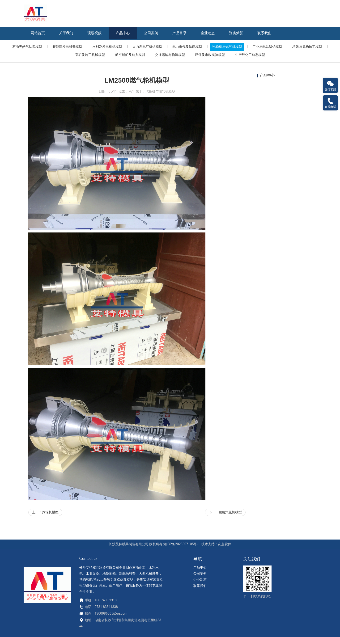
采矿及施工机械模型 (90, 55)
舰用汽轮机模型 (230, 527)
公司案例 (151, 33)
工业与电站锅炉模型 (267, 47)
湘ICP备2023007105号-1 (181, 544)
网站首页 (38, 33)
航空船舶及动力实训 (130, 55)
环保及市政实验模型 (210, 55)
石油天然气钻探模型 (27, 47)
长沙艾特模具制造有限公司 (129, 544)
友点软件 (224, 544)
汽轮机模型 (50, 527)
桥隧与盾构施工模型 (307, 47)
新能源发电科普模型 (67, 47)
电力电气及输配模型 (187, 47)
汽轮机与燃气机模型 (227, 47)
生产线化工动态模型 (250, 55)
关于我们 (66, 33)
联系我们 (264, 33)
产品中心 (123, 33)
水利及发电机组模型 (107, 47)
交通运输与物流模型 (170, 55)
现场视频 (94, 33)
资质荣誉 (236, 33)
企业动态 (208, 33)
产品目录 (179, 33)
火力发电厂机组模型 (147, 47)
